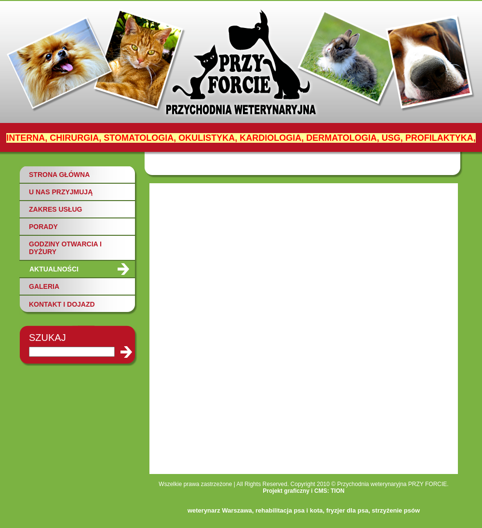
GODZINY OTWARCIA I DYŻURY (65, 248)
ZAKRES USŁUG (55, 209)
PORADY (43, 226)
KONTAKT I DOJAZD (62, 304)
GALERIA (44, 286)
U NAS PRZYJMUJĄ (61, 192)
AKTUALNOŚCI (54, 269)
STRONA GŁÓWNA (59, 174)
